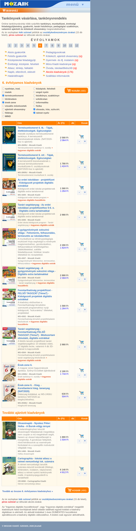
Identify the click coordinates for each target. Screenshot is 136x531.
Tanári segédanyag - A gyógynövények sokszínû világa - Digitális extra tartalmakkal (37, 271)
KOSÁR (73, 91)
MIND (6, 116)
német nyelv (41, 113)
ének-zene (9, 102)
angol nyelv (40, 92)
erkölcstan (40, 99)
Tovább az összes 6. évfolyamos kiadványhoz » (27, 491)
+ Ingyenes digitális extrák (41, 225)
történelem (9, 99)
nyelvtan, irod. (11, 88)
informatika (40, 102)
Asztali (38, 526)
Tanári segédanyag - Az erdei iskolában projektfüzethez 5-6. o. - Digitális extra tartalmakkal (36, 207)
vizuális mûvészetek (14, 106)
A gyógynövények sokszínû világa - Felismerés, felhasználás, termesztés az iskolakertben (36, 233)
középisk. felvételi (44, 88)
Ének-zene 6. (25, 365)
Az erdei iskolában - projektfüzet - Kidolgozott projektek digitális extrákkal (36, 182)
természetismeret (13, 95)
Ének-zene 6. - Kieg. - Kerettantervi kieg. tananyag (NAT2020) (34, 388)
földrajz (7, 113)
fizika (37, 106)
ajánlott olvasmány (13, 109)
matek (7, 92)
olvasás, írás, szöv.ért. (46, 109)
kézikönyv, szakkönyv (46, 95)
